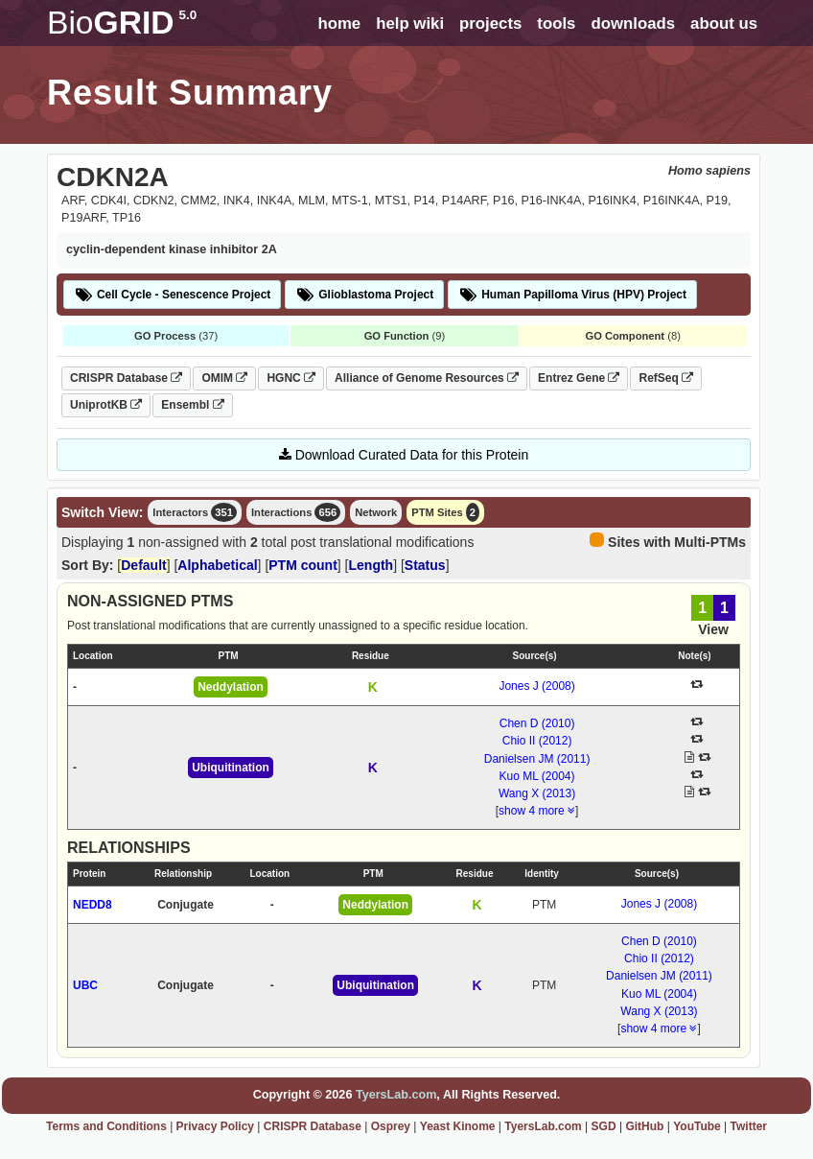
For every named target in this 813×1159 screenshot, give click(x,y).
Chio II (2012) (537, 740)
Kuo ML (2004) (537, 776)
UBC (85, 985)
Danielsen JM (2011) (537, 759)
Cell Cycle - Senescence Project (172, 294)
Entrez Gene (578, 378)
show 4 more (537, 810)
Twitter (749, 1126)
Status (425, 565)
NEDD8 (92, 904)
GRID (122, 22)
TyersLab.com (396, 1094)
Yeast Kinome (458, 1126)
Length (371, 565)
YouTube (697, 1126)
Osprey (390, 1126)
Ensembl (192, 405)
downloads (633, 23)
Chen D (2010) (537, 723)
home (338, 23)
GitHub (644, 1126)
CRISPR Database (126, 378)
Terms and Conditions (106, 1126)
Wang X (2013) (537, 793)
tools (556, 23)
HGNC (291, 378)
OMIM (224, 378)
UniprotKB (106, 405)
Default (143, 565)
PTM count (302, 565)
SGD (604, 1126)
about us (723, 23)
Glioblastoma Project (364, 294)
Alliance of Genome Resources (427, 378)
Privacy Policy (215, 1126)
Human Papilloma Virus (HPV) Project (572, 294)
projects (490, 23)
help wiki (410, 23)
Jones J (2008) (536, 686)
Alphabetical (217, 565)
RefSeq (666, 378)
